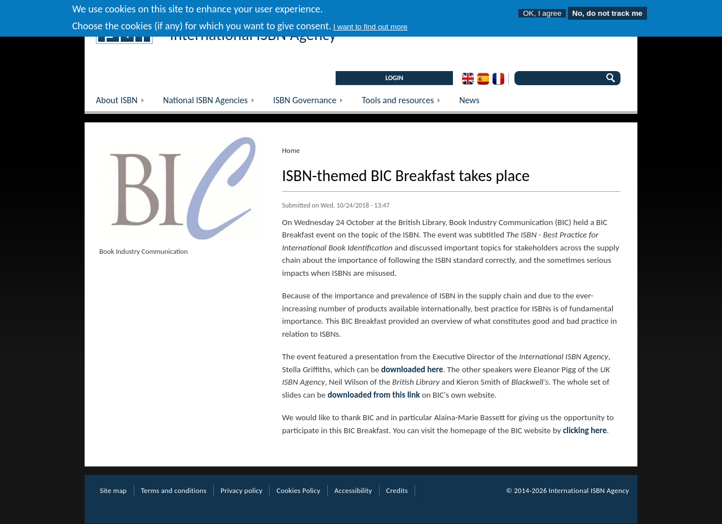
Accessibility (353, 490)
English (468, 79)
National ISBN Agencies (212, 103)
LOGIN (394, 78)
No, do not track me (607, 10)
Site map (113, 490)
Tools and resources (405, 103)
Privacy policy (241, 490)
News (469, 100)
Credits (397, 490)
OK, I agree (542, 10)
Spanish (483, 79)
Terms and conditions (173, 490)
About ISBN (124, 103)
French (498, 79)
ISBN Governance (311, 103)
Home (291, 150)
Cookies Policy (298, 490)
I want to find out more (370, 24)
